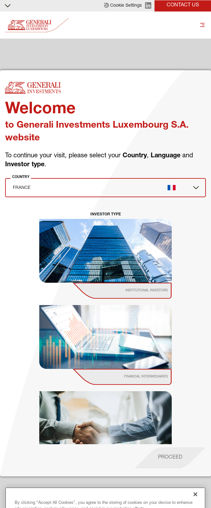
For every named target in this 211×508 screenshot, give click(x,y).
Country (20, 177)
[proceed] (170, 457)
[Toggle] (202, 25)
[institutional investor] (131, 290)
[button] (123, 5)
